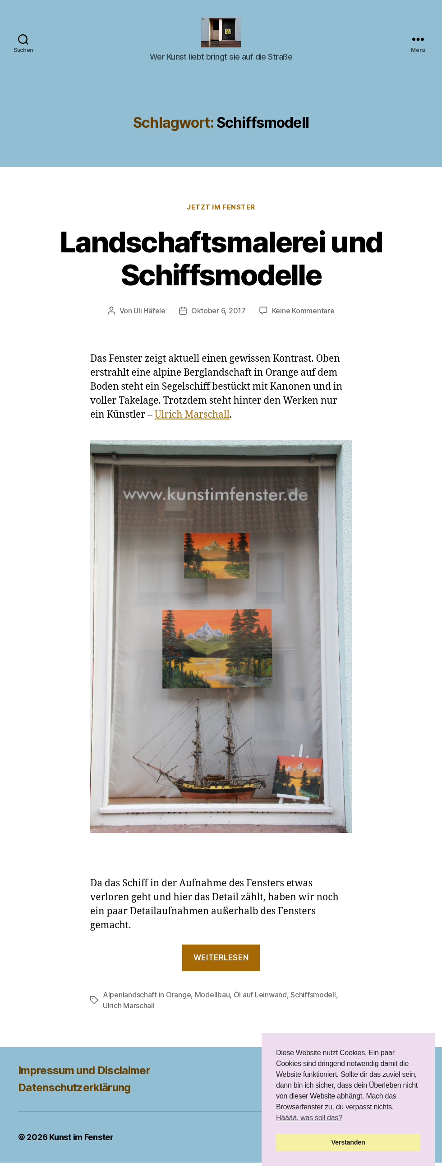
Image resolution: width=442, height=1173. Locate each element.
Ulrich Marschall (192, 425)
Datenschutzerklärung (74, 1097)
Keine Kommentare (303, 321)
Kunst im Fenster (81, 1147)
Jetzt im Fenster (221, 218)
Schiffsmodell (313, 1005)
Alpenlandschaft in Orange (147, 1005)
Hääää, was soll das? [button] (309, 1118)
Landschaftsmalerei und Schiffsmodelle (221, 269)
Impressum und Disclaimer (84, 1080)
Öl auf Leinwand (260, 1005)
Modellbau (212, 1005)
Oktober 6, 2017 (218, 321)
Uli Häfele (149, 321)
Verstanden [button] (348, 1142)
